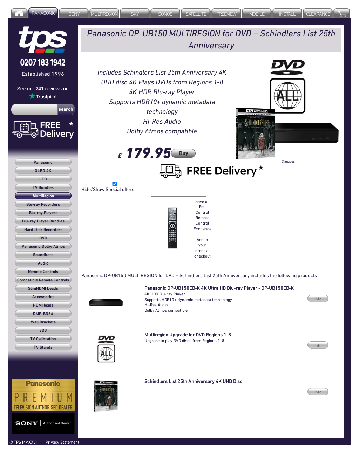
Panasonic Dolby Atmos (43, 246)
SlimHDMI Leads (43, 288)
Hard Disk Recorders (43, 229)
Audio (43, 263)
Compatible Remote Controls (43, 280)
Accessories (43, 297)
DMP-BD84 (43, 313)
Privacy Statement (62, 442)
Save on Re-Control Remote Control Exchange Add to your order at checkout (202, 228)
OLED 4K (43, 171)
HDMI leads (43, 305)
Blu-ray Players (43, 213)
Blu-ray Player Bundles (43, 221)
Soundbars (43, 255)
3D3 (43, 330)
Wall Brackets (43, 322)
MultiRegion (43, 196)
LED (43, 179)
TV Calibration (43, 339)
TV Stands (43, 347)
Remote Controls (43, 271)
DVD (43, 238)
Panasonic (43, 162)
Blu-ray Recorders (43, 204)
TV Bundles (43, 187)
